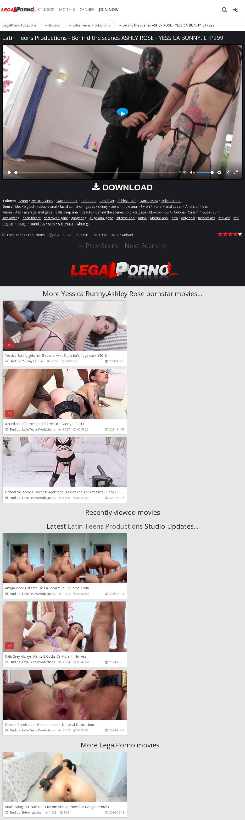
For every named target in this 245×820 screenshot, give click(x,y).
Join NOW (10, 797)
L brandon (88, 200)
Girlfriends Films (155, 676)
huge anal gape (101, 218)
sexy (51, 223)
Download (122, 235)
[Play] (9, 172)
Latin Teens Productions (26, 235)
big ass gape (136, 212)
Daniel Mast (148, 200)
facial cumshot (71, 206)
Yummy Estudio (32, 361)
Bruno (23, 200)
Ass (18, 212)
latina (142, 218)
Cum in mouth (199, 212)
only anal (188, 218)
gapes (90, 206)
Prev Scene (101, 245)
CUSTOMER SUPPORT (69, 797)
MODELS (68, 9)
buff (168, 212)
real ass (224, 218)
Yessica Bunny (42, 200)
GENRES (87, 9)
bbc (18, 206)
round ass (37, 223)
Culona (179, 212)
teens (115, 206)
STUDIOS (46, 9)
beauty (87, 212)
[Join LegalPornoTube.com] (235, 10)
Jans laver (107, 200)
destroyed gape (56, 218)
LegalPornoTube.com (19, 9)
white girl (83, 223)
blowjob (155, 212)
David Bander (67, 200)
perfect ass (206, 218)
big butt (30, 206)
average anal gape (38, 212)
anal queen (173, 206)
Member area (36, 797)
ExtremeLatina (31, 676)
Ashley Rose (126, 200)
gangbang (78, 218)
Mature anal (159, 218)
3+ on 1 (147, 206)
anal (159, 206)
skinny (103, 206)
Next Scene (143, 245)
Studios (15, 361)
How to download (109, 797)
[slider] (95, 172)
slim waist (65, 223)
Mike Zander (171, 200)
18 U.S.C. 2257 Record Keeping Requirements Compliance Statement (163, 811)
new (175, 218)
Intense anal (125, 218)
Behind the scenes (109, 212)
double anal (48, 206)
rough (22, 223)
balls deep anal (67, 212)
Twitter (139, 797)
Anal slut (192, 206)
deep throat (31, 218)
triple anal (130, 206)
